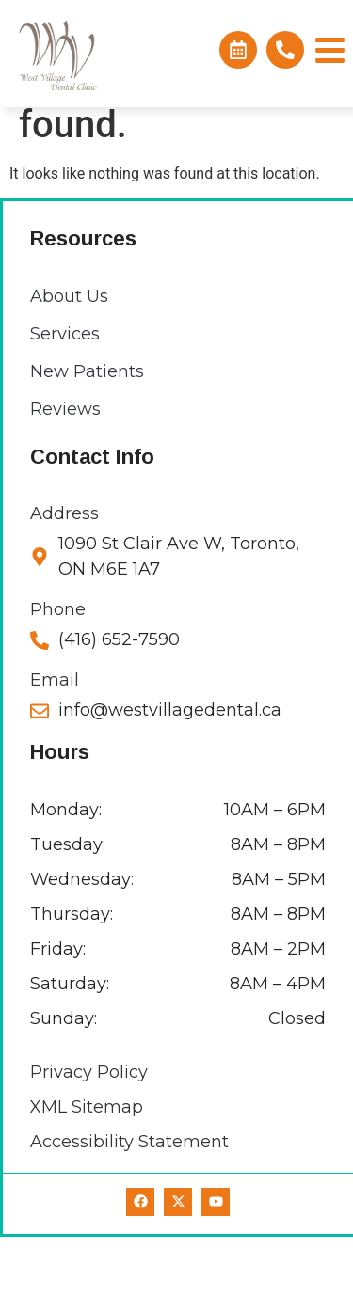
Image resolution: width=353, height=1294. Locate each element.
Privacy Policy (89, 1129)
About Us (69, 353)
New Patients (87, 428)
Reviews (65, 466)
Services (65, 391)
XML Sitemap (86, 1164)
